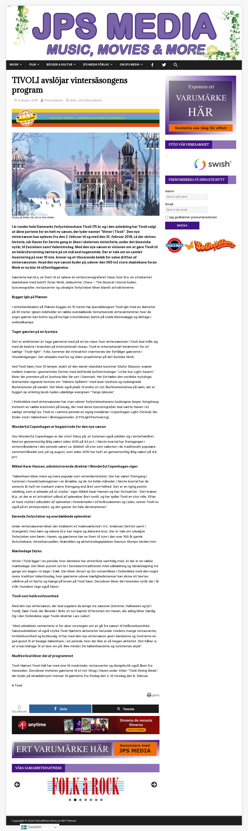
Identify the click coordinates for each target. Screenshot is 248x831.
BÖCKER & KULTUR (59, 64)
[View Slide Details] (85, 786)
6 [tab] (96, 800)
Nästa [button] (153, 784)
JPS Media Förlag (96, 64)
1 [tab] (70, 800)
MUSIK (14, 64)
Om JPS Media (129, 64)
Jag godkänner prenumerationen (191, 217)
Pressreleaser (53, 100)
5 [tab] (91, 800)
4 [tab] (85, 800)
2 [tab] (75, 800)
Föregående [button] (17, 784)
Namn (169, 191)
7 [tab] (101, 800)
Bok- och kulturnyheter (86, 100)
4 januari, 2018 (28, 100)
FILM (32, 64)
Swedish (31, 827)
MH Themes (68, 820)
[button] (175, 65)
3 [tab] (80, 800)
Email (169, 204)
